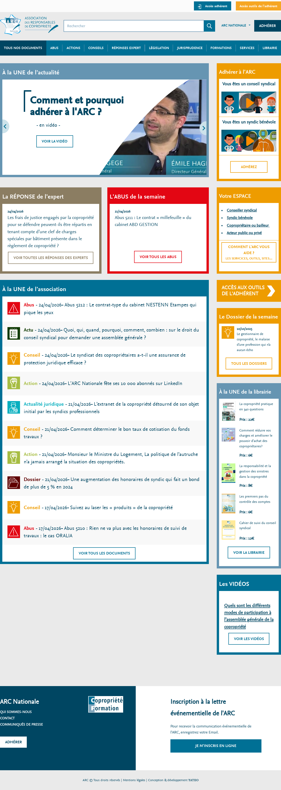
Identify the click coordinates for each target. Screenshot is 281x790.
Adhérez (249, 167)
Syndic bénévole (240, 217)
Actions (73, 48)
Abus (54, 48)
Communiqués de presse (21, 724)
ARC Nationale (233, 25)
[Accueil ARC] (29, 25)
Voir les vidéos (249, 638)
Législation (159, 48)
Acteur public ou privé (244, 232)
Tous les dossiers (249, 363)
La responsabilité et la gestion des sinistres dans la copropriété (255, 471)
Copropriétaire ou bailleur (248, 225)
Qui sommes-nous (16, 712)
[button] (14, 127)
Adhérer (267, 25)
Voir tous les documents (104, 553)
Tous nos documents (23, 48)
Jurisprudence (190, 48)
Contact (7, 718)
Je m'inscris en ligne (215, 745)
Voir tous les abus (158, 256)
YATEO (193, 780)
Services (247, 48)
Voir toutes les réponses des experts (51, 257)
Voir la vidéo (55, 141)
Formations (221, 48)
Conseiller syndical (242, 210)
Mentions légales (134, 780)
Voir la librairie (248, 552)
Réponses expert (126, 48)
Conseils (96, 48)
